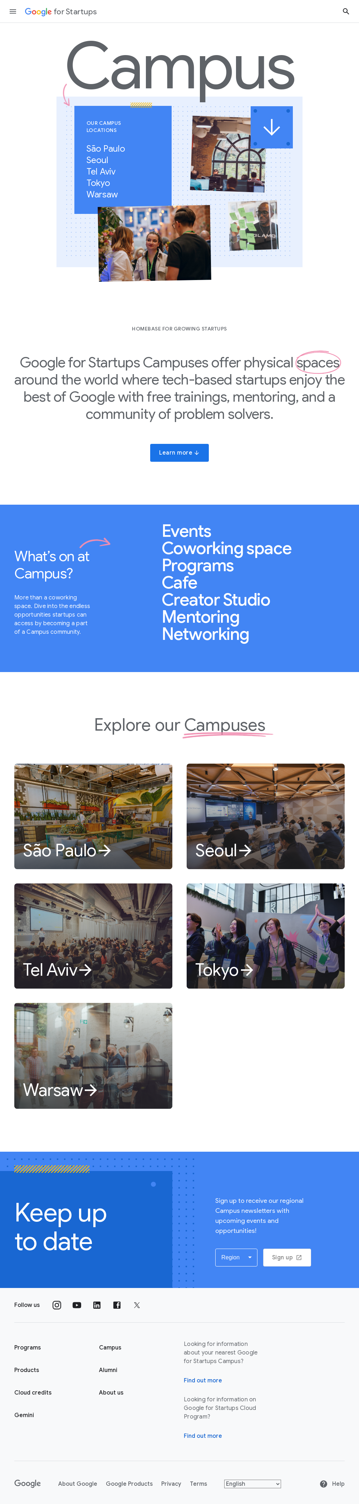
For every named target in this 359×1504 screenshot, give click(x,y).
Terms (198, 1484)
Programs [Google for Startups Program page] (27, 1347)
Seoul (101, 160)
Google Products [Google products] (129, 1484)
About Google (77, 1484)
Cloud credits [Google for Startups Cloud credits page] (32, 1392)
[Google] (27, 1484)
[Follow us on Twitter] (137, 1305)
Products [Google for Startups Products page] (26, 1370)
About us (111, 1392)
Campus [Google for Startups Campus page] (110, 1347)
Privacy (171, 1484)
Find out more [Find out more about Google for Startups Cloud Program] (203, 1436)
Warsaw (106, 194)
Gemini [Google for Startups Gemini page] (24, 1415)
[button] (236, 1258)
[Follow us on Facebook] (117, 1305)
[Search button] (346, 11)
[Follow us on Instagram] (57, 1305)
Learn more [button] (179, 452)
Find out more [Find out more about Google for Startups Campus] (203, 1380)
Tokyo (102, 183)
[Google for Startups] (61, 11)
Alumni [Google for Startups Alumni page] (108, 1370)
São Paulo (110, 148)
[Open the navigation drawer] (12, 11)
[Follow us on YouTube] (77, 1305)
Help (332, 1484)
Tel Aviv (105, 171)
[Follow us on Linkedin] (97, 1305)
